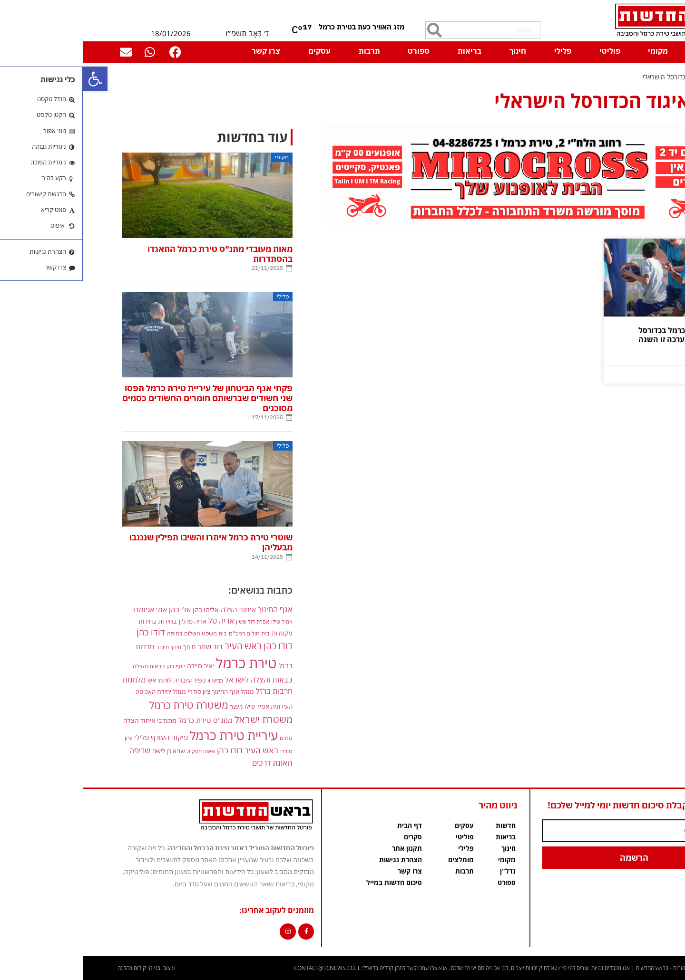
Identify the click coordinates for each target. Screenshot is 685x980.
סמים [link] (203, 737)
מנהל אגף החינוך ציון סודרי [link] (138, 691)
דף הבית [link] (627, 51)
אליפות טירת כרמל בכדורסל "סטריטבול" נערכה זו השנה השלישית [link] (601, 339)
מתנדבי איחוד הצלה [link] (67, 720)
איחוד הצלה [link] (155, 609)
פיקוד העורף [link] (86, 737)
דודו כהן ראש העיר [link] (176, 646)
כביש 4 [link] (132, 680)
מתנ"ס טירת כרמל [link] (123, 720)
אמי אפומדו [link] (67, 609)
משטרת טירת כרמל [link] (106, 704)
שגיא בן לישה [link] (85, 751)
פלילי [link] (480, 51)
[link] (12, 79)
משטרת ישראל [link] (181, 719)
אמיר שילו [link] (199, 621)
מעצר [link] (153, 706)
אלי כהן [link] (97, 609)
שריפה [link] (57, 750)
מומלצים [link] (378, 859)
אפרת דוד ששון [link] (169, 621)
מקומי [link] (575, 51)
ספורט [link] (336, 51)
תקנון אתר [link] (324, 848)
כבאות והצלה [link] (66, 666)
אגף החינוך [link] (192, 609)
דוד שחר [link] (127, 646)
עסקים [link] (236, 51)
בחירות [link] (84, 620)
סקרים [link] (330, 836)
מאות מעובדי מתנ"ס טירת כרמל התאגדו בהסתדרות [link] (137, 253)
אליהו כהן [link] (123, 609)
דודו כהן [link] (68, 632)
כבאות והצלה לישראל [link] (176, 679)
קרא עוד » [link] (627, 359)
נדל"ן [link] (425, 870)
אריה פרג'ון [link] (110, 621)
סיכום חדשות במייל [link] (311, 882)
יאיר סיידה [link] (117, 665)
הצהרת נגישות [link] (317, 859)
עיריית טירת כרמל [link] (151, 735)
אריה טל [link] (138, 620)
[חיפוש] (352, 30)
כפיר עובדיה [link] (106, 680)
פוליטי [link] (527, 51)
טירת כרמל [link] (163, 663)
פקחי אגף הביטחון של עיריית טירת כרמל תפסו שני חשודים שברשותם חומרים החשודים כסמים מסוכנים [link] (124, 398)
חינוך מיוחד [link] (86, 647)
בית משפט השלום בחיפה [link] (114, 633)
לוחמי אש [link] (76, 680)
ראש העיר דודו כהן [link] (165, 750)
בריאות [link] (387, 51)
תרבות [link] (286, 51)
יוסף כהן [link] (93, 666)
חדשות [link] (423, 825)
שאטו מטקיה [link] (118, 751)
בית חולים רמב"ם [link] (166, 633)
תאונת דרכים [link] (189, 763)
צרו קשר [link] (183, 51)
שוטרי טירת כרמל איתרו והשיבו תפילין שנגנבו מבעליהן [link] (128, 542)
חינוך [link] (435, 51)
